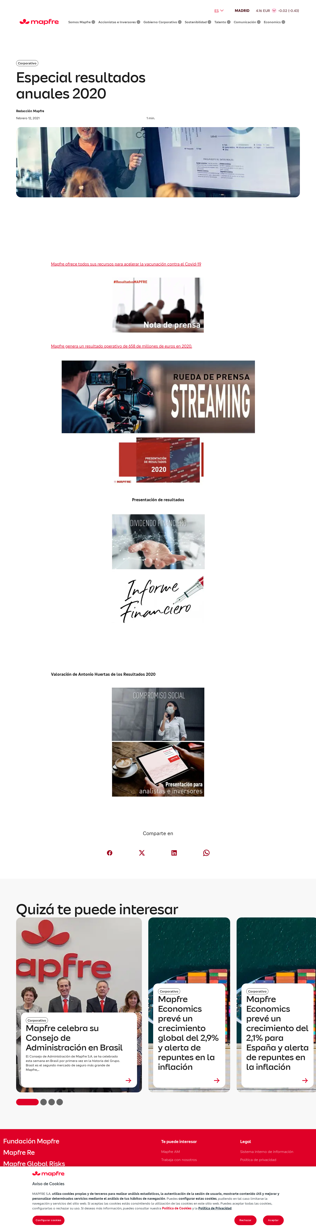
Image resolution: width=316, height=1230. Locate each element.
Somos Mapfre (81, 22)
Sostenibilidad (198, 22)
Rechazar (245, 1220)
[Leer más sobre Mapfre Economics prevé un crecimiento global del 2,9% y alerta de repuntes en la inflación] (189, 1080)
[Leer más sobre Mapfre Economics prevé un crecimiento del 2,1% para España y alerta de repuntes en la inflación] (277, 1080)
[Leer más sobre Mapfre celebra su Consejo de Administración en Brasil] (79, 1080)
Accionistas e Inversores (119, 22)
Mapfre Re (19, 1152)
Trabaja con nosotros (179, 1159)
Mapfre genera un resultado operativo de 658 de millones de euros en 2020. (121, 346)
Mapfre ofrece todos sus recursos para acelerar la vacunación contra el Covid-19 (126, 264)
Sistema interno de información (266, 1151)
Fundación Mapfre (31, 1141)
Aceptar (273, 1220)
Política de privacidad (258, 1159)
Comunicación (247, 22)
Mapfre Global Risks (34, 1164)
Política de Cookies (176, 1208)
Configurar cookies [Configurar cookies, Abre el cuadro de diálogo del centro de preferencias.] (48, 1220)
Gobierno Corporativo (162, 22)
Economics (274, 22)
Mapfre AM (170, 1151)
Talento (222, 22)
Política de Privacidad (215, 1208)
